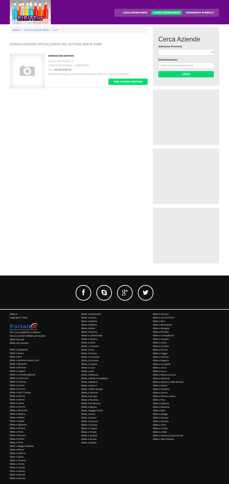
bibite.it (13, 314)
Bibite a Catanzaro (19, 378)
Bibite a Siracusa (89, 421)
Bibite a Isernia (17, 399)
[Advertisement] (185, 117)
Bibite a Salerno (18, 453)
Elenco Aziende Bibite (37, 30)
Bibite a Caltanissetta (92, 335)
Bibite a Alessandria (91, 314)
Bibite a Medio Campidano (94, 378)
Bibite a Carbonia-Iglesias (22, 374)
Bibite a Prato (16, 442)
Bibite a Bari (159, 321)
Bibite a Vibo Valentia (163, 439)
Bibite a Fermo (160, 349)
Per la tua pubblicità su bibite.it (25, 332)
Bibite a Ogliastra (18, 424)
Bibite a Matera (17, 413)
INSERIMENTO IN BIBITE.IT (200, 12)
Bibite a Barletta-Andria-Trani (24, 360)
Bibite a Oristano (161, 389)
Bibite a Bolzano (18, 367)
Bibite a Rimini (17, 449)
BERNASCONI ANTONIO (61, 55)
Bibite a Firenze (89, 353)
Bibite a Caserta (89, 339)
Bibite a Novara (89, 385)
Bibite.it (17, 30)
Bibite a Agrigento (19, 349)
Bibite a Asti (16, 356)
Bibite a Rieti (159, 410)
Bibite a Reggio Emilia (92, 410)
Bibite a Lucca (160, 371)
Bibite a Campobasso (163, 335)
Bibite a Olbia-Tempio (92, 389)
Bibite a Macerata (19, 410)
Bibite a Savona (160, 417)
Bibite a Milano (17, 417)
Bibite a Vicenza (18, 478)
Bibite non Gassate (19, 342)
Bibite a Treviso (17, 467)
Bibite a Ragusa (89, 406)
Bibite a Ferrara (17, 388)
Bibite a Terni (159, 424)
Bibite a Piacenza (89, 399)
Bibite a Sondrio (161, 421)
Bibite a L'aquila (89, 364)
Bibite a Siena (16, 456)
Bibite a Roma (88, 414)
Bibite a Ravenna (161, 406)
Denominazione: (168, 59)
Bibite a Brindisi (161, 331)
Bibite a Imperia (161, 360)
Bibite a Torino (17, 463)
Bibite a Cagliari (18, 371)
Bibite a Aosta (17, 353)
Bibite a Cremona (90, 346)
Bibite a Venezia (89, 435)
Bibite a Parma (160, 392)
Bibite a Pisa (159, 399)
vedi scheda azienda (128, 81)
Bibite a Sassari (89, 417)
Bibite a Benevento (162, 324)
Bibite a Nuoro (160, 385)
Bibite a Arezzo (88, 317)
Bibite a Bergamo (18, 363)
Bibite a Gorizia (17, 396)
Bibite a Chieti (88, 342)
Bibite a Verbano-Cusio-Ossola (168, 435)
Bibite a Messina (161, 378)
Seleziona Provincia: (170, 46)
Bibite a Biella (88, 328)
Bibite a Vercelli (17, 474)
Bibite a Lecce (88, 367)
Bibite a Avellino (89, 321)
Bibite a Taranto (18, 460)
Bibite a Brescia (89, 331)
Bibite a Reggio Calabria (22, 446)
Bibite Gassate (17, 339)
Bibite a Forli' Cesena (20, 392)
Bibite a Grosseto (90, 360)
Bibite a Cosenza (18, 381)
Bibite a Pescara (18, 435)
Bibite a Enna (87, 349)
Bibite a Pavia (16, 431)
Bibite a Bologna (161, 328)
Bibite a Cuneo (17, 385)
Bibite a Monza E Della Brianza (168, 381)
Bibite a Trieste (88, 431)
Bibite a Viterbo (89, 442)
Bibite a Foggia (160, 353)
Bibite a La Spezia (161, 364)
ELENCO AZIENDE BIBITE (167, 12)
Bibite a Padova (17, 428)
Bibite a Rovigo (160, 414)
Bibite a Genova (161, 356)
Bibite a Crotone (161, 346)
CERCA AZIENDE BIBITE (135, 12)
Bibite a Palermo (89, 392)
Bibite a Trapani (89, 428)
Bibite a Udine (160, 431)
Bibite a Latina (17, 403)
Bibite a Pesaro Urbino (164, 396)
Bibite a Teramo (89, 424)
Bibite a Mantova (89, 374)
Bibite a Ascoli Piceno (163, 317)
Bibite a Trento (160, 428)
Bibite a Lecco (160, 367)
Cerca (186, 74)
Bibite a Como (160, 342)
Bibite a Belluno (89, 324)
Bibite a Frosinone (90, 356)
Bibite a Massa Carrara (164, 374)
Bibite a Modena (89, 381)
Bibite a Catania (161, 339)
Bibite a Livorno (17, 406)
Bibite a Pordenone (90, 403)
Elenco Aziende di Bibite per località (27, 335)
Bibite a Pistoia (17, 438)
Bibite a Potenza (161, 403)
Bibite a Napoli (17, 421)
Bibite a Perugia (89, 396)
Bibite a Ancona (161, 314)
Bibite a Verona (89, 439)
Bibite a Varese (17, 471)
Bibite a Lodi (87, 371)
